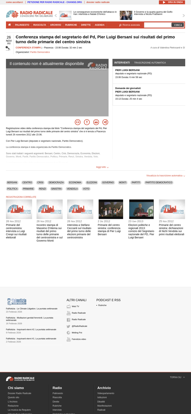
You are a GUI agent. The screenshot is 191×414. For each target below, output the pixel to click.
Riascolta (57, 397)
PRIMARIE (28, 189)
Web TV (75, 306)
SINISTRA (56, 189)
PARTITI (136, 182)
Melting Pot (77, 332)
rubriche (71, 25)
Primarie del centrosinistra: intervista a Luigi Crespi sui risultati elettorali (16, 231)
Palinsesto (58, 393)
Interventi (122, 62)
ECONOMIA (75, 182)
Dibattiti (101, 401)
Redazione (13, 406)
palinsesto (22, 25)
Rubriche (102, 305)
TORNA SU (175, 377)
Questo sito (13, 397)
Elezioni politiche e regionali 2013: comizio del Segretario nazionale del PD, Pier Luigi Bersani (141, 231)
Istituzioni (102, 397)
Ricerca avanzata (131, 25)
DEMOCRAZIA (56, 182)
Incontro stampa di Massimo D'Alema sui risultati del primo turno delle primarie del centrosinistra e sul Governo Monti (49, 232)
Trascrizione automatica (150, 62)
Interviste (57, 410)
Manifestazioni (104, 406)
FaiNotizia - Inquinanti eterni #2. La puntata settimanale (31, 329)
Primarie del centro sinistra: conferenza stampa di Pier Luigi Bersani (109, 229)
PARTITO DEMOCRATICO (158, 182)
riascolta (39, 25)
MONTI (122, 182)
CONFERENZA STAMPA (28, 47)
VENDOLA (72, 189)
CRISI (40, 182)
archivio (55, 25)
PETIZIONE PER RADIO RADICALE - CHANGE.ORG (54, 2)
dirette (86, 25)
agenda (99, 25)
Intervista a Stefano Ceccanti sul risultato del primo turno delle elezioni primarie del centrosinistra (79, 231)
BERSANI (12, 182)
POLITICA (12, 189)
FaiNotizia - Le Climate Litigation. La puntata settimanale (31, 308)
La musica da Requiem (19, 410)
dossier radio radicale (97, 2)
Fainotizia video (79, 339)
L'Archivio (13, 401)
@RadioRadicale (79, 326)
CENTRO (27, 182)
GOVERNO (108, 182)
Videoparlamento (105, 393)
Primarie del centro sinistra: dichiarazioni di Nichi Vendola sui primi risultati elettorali (171, 229)
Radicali (101, 410)
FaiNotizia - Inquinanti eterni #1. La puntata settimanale (31, 338)
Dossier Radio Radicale (19, 393)
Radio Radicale (79, 313)
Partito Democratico (40, 52)
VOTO (86, 189)
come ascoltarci (14, 2)
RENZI (42, 189)
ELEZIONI (92, 182)
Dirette (56, 401)
